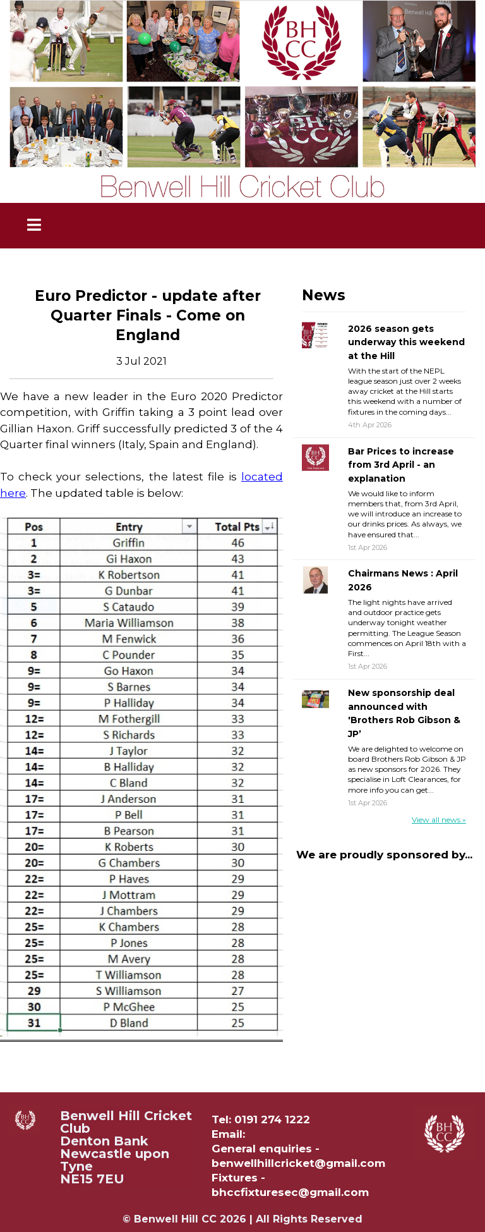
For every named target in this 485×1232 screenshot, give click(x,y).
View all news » (439, 819)
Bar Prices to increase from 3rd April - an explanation (401, 465)
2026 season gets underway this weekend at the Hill (406, 342)
